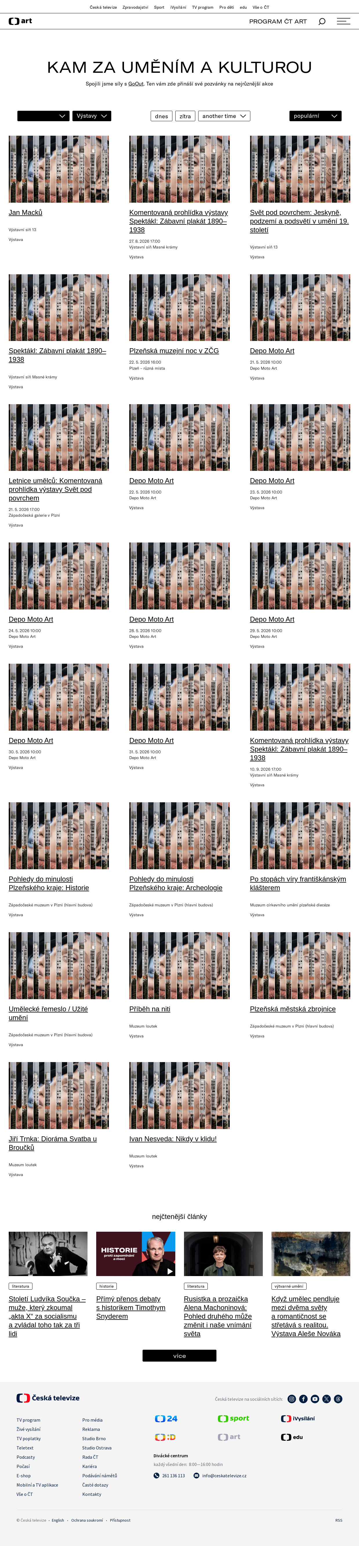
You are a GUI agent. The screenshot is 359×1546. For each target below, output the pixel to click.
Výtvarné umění (289, 1286)
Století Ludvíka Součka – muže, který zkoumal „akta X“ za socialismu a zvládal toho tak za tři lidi (47, 1316)
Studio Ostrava (97, 1448)
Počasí (23, 1466)
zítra (185, 116)
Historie (106, 1286)
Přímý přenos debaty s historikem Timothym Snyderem (130, 1307)
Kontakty (91, 1494)
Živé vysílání (28, 1429)
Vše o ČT (261, 7)
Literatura (20, 1286)
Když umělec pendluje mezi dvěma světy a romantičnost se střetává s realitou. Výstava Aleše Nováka (306, 1316)
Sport (159, 7)
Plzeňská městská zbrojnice (293, 1009)
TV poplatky (29, 1438)
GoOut (135, 83)
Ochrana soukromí (87, 1520)
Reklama (91, 1429)
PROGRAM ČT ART (278, 21)
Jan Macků (25, 212)
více (179, 1355)
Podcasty (26, 1457)
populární (306, 115)
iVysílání (178, 7)
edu (243, 7)
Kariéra (89, 1466)
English (58, 1520)
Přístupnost (120, 1520)
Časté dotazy (95, 1485)
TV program (203, 7)
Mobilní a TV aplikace (37, 1485)
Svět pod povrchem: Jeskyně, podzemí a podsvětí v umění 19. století (299, 221)
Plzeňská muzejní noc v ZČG (174, 351)
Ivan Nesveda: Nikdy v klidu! (172, 1139)
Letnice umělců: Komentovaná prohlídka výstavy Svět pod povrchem (55, 489)
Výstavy (87, 115)
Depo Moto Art (272, 351)
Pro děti (226, 7)
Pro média (92, 1420)
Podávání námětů (99, 1475)
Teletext (25, 1448)
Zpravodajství (135, 7)
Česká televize (103, 7)
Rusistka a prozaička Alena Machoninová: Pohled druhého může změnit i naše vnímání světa (218, 1316)
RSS (339, 1520)
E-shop (24, 1475)
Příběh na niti (149, 1009)
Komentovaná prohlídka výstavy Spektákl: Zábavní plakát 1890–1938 (178, 221)
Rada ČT (90, 1457)
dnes (161, 116)
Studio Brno (94, 1438)
